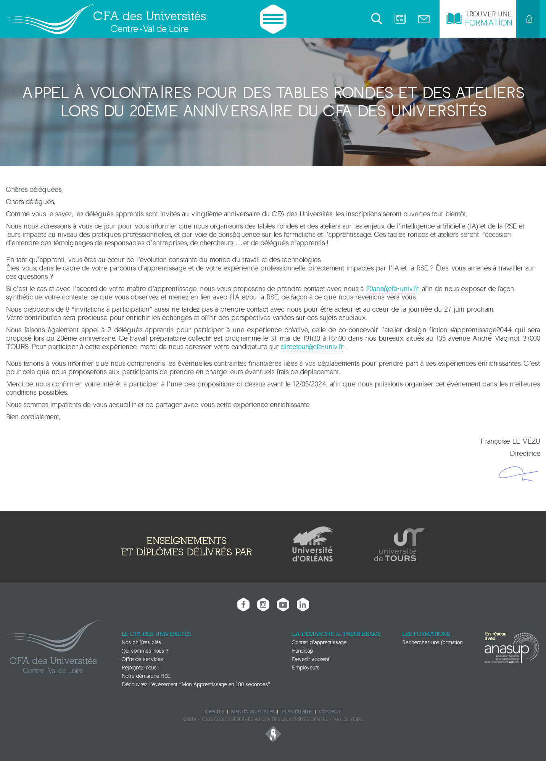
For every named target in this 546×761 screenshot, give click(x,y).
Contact (330, 711)
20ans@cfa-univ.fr (392, 289)
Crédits (214, 711)
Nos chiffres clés (141, 642)
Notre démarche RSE (146, 676)
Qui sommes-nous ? (145, 651)
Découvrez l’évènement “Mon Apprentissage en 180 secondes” (196, 684)
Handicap (302, 651)
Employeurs (305, 667)
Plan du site (297, 711)
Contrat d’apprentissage (319, 642)
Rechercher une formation (432, 642)
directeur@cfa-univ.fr (312, 347)
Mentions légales (252, 711)
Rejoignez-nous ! (140, 667)
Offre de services (142, 659)
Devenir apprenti (311, 659)
